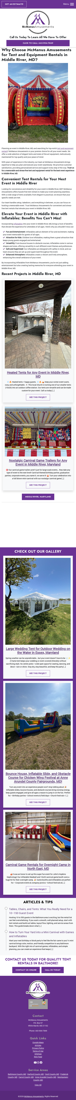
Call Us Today (52, 970)
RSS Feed (38, 1056)
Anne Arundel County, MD (45, 1077)
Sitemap (38, 1054)
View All (38, 1085)
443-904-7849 (41, 1030)
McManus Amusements (34, 1096)
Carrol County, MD (26, 1077)
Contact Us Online (26, 970)
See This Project (38, 397)
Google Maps (38, 1042)
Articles (38, 1045)
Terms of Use (38, 1051)
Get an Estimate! (14, 4)
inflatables (18, 224)
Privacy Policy (38, 1048)
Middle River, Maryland (38, 496)
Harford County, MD (35, 1074)
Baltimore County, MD (17, 1074)
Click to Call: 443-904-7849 (38, 43)
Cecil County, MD (52, 1074)
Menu (68, 4)
